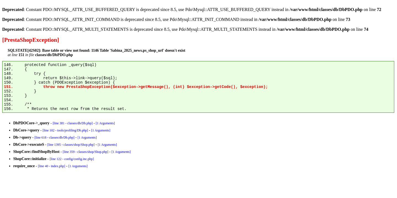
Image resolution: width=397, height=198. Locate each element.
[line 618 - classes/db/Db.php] (54, 137)
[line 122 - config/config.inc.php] (72, 159)
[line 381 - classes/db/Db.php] (73, 123)
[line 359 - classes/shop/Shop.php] (85, 152)
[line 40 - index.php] (51, 166)
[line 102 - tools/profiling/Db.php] (65, 130)
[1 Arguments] (105, 123)
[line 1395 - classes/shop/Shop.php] (71, 145)
